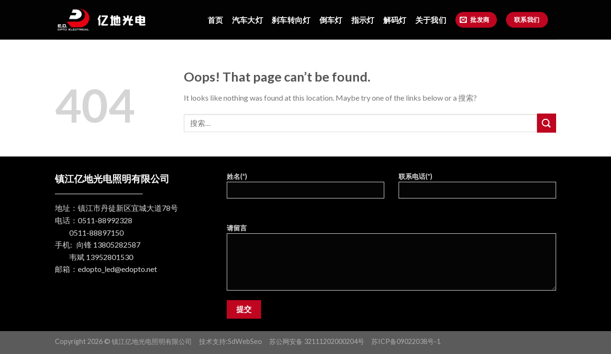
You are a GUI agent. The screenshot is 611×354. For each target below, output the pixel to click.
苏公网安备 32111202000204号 (316, 341)
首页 (215, 19)
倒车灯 (331, 19)
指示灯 (363, 19)
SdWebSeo (245, 341)
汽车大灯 (247, 19)
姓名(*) (305, 188)
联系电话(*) (477, 188)
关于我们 (430, 19)
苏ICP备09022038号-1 (406, 341)
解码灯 (395, 19)
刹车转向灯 (291, 19)
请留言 (391, 260)
